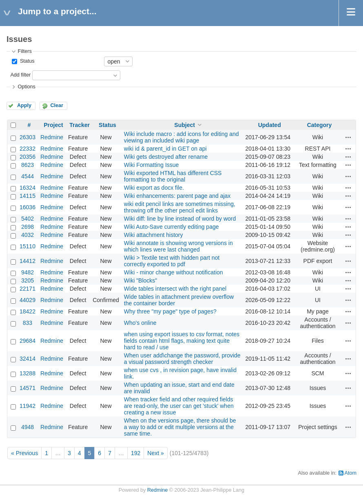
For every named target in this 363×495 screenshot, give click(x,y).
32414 (27, 358)
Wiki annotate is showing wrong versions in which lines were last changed (178, 246)
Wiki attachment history (153, 235)
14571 (27, 388)
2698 (27, 226)
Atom (350, 473)
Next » (155, 453)
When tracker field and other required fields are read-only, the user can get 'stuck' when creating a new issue (179, 406)
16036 (27, 207)
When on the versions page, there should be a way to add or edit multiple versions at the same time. (180, 427)
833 (27, 323)
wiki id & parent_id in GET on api (165, 148)
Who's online (140, 323)
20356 (27, 156)
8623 (27, 165)
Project (53, 125)
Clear (56, 105)
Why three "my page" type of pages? (170, 311)
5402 (27, 218)
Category (319, 125)
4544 (27, 176)
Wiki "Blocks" (140, 280)
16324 (27, 187)
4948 (27, 427)
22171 (27, 288)
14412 (27, 261)
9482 (27, 272)
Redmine (51, 137)
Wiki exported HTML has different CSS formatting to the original (173, 176)
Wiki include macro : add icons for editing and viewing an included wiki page (181, 137)
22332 (27, 148)
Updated (269, 125)
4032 (27, 235)
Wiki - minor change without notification (173, 272)
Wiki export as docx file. (154, 187)
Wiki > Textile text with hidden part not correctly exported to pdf (171, 260)
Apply (24, 105)
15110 (27, 246)
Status (26, 61)
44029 (27, 300)
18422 (27, 311)
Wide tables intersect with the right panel (175, 288)
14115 (27, 196)
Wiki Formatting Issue (151, 165)
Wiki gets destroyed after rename (166, 156)
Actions (348, 137)
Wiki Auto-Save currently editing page (171, 226)
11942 (27, 406)
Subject (184, 125)
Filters (24, 51)
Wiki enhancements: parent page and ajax (177, 196)
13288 (27, 373)
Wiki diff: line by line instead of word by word (180, 218)
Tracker (79, 125)
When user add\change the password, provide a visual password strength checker (182, 358)
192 (135, 453)
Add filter (20, 75)
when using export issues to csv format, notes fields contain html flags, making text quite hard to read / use (181, 340)
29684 (27, 340)
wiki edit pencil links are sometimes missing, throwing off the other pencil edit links (179, 207)
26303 (27, 137)
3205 (27, 280)
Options (26, 87)
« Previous (24, 453)
